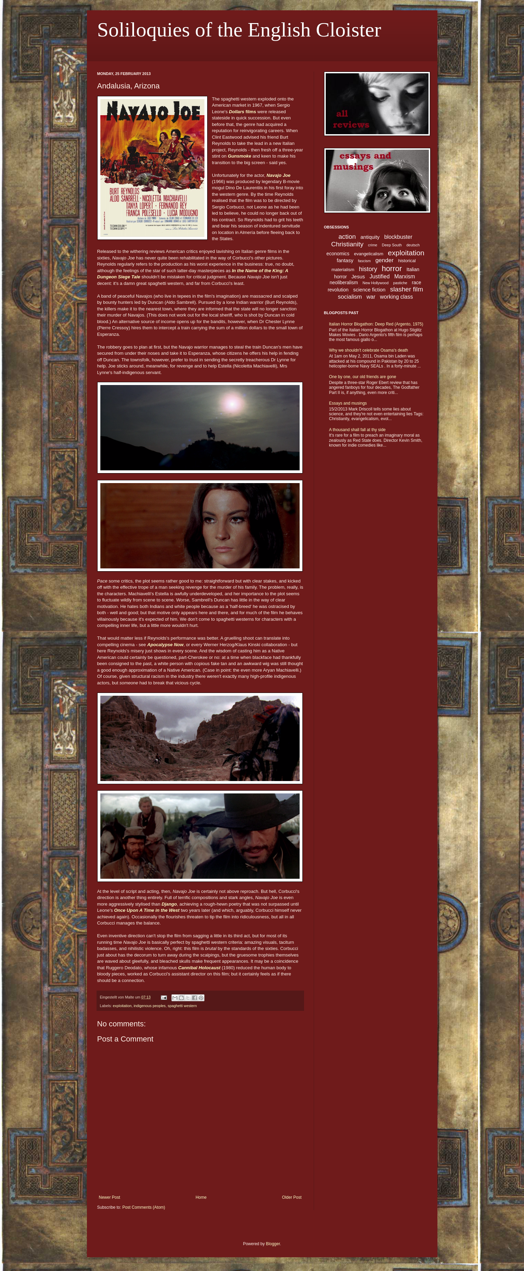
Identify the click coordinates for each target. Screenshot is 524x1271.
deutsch (413, 245)
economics (337, 253)
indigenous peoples (150, 1006)
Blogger (273, 1243)
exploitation (122, 1006)
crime (372, 245)
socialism (350, 296)
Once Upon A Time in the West (147, 910)
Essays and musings (348, 403)
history (368, 269)
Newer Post (109, 1197)
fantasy (345, 260)
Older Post (292, 1197)
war (371, 297)
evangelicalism (368, 253)
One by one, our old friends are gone (362, 376)
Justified (379, 276)
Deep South (392, 245)
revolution (338, 289)
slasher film (406, 289)
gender (384, 260)
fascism (364, 261)
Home (201, 1197)
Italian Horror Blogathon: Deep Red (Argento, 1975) (376, 324)
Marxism (404, 276)
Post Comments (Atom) (143, 1207)
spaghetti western (182, 1006)
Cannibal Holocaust (199, 967)
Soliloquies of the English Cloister (239, 29)
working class (396, 297)
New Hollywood (376, 283)
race (416, 282)
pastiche (400, 283)
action (347, 236)
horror (392, 268)
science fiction (369, 289)
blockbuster (398, 237)
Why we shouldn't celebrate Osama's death (368, 350)
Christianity (347, 244)
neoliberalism (344, 282)
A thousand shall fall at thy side (357, 429)
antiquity (370, 237)
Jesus (358, 276)
